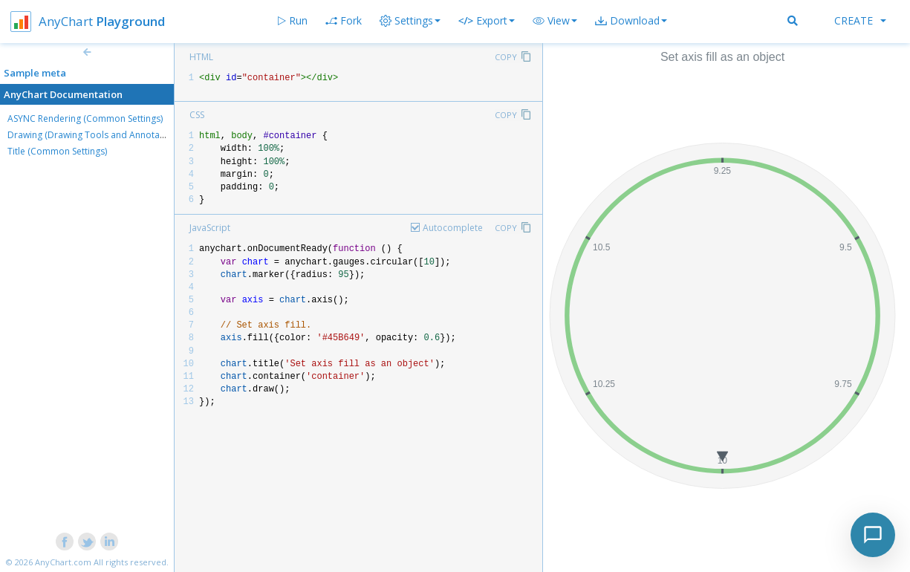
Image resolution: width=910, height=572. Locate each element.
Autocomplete (453, 227)
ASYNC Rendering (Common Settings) (85, 118)
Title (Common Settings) (57, 151)
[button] (555, 20)
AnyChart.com (63, 562)
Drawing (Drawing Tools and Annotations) (95, 135)
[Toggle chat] (873, 535)
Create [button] (860, 20)
